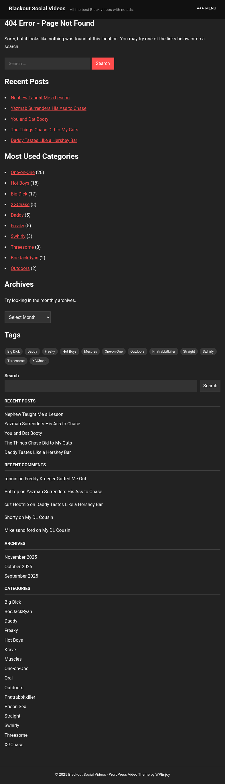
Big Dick (19, 194)
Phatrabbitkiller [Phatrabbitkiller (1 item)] (163, 351)
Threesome (22, 247)
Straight (12, 716)
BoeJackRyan (24, 257)
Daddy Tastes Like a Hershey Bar (44, 140)
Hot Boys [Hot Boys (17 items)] (69, 351)
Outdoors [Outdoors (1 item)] (138, 351)
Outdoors (20, 268)
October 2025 (18, 566)
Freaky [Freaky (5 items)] (50, 351)
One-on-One (23, 172)
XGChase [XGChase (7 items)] (39, 361)
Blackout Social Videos (37, 8)
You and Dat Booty (29, 119)
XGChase (20, 204)
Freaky (17, 225)
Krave (10, 649)
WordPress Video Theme (129, 774)
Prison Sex (15, 706)
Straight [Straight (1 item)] (189, 351)
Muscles (13, 659)
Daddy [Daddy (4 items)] (32, 351)
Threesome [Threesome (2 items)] (16, 361)
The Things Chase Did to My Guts (44, 130)
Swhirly (18, 236)
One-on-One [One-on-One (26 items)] (114, 351)
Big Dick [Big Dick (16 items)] (13, 351)
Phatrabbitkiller (20, 697)
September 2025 (21, 576)
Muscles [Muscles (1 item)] (90, 351)
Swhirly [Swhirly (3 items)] (208, 351)
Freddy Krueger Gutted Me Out (55, 478)
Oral (9, 678)
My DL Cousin (39, 517)
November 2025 (21, 557)
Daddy (17, 215)
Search (12, 375)
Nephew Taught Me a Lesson (40, 97)
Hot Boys (20, 183)
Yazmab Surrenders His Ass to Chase (48, 108)
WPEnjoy (162, 774)
